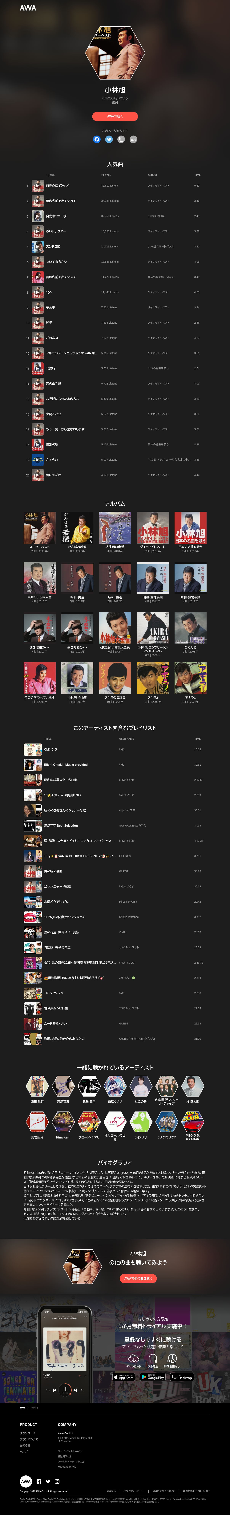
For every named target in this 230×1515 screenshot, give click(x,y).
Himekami (63, 1137)
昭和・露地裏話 (153, 597)
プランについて (29, 1439)
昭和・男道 (77, 597)
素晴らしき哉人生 (39, 597)
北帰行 (50, 368)
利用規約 (111, 1491)
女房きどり (53, 414)
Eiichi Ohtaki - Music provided (66, 764)
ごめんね (52, 338)
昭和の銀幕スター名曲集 (60, 780)
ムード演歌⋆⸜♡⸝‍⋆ (56, 1023)
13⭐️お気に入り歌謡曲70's (62, 795)
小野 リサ (141, 1137)
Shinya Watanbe (129, 916)
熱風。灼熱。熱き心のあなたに (64, 1038)
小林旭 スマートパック (160, 246)
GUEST (123, 871)
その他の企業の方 (67, 1467)
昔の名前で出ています (61, 201)
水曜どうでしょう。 (56, 901)
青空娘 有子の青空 (57, 947)
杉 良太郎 (192, 1101)
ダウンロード (27, 1433)
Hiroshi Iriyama (128, 901)
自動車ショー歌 (56, 216)
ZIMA (122, 932)
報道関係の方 (65, 1456)
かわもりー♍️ (127, 977)
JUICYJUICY (167, 1137)
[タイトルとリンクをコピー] (121, 139)
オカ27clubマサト (129, 947)
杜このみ (141, 1101)
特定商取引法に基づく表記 (196, 1491)
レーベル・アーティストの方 (71, 1461)
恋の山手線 (53, 383)
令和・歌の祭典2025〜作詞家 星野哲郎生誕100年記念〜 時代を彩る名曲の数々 (97, 962)
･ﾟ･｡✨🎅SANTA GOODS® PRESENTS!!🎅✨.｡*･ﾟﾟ (81, 856)
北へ (49, 292)
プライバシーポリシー (134, 1491)
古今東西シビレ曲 (56, 1008)
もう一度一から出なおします (65, 429)
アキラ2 (152, 697)
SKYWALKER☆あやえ (132, 825)
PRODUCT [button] (28, 1424)
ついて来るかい (56, 261)
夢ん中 (50, 307)
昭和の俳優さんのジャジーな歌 (65, 810)
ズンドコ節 (53, 246)
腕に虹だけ (53, 475)
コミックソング (54, 993)
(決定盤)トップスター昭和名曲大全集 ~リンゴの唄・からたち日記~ (186, 459)
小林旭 (34, 1408)
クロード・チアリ (89, 1137)
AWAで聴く (115, 116)
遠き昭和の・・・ (40, 647)
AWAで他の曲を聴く (138, 1278)
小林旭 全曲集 (156, 216)
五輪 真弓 (89, 1101)
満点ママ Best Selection (61, 825)
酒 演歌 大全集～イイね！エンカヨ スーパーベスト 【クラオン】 (86, 840)
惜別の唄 (52, 444)
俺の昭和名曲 (53, 871)
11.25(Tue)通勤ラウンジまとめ (65, 917)
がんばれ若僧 (77, 547)
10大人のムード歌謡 (57, 886)
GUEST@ (125, 856)
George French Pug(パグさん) (137, 1038)
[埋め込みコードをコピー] (133, 139)
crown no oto (127, 779)
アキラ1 (190, 697)
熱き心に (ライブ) (58, 185)
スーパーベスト (40, 547)
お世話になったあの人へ (62, 398)
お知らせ (25, 1445)
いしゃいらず (126, 795)
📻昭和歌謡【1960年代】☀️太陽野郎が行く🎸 (74, 978)
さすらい (52, 459)
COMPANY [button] (67, 1424)
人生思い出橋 (115, 547)
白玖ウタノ (115, 1101)
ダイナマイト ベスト (158, 185)
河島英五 (63, 1101)
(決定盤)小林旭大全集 (115, 647)
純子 (49, 322)
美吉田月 (37, 1137)
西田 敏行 (37, 1101)
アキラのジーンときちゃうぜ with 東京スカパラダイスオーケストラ (90, 353)
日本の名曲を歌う (158, 368)
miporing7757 (127, 810)
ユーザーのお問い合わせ (70, 1451)
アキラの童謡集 (115, 697)
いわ (122, 749)
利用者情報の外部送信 (163, 1491)
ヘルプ (24, 1451)
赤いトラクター (56, 231)
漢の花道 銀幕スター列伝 (61, 932)
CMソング (51, 749)
